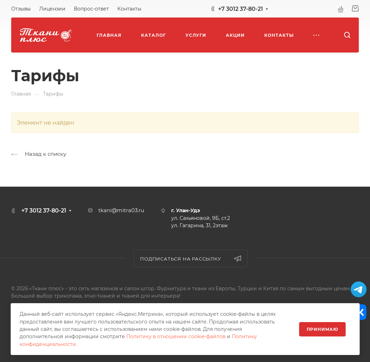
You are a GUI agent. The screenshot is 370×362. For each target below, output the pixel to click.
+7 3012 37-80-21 (240, 9)
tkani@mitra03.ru (121, 210)
